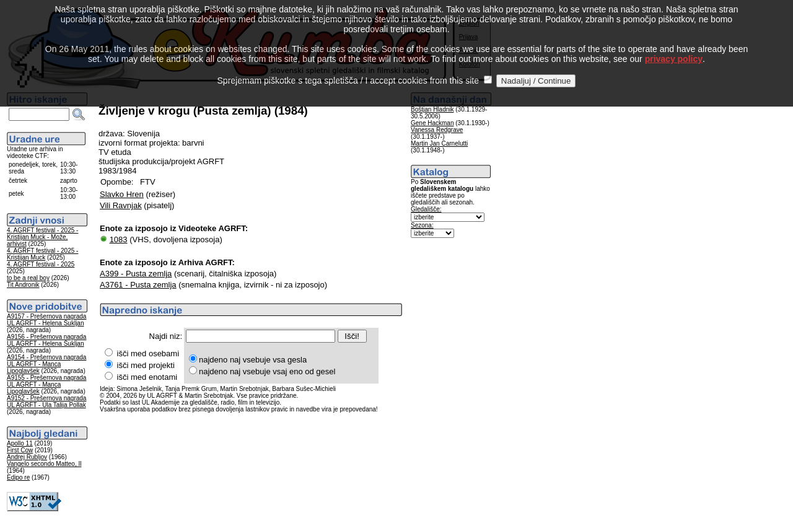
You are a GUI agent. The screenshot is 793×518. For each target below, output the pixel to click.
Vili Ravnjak (121, 205)
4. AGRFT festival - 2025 (40, 264)
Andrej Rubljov (27, 457)
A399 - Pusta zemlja (136, 273)
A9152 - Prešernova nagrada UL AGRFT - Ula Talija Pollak (46, 401)
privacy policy (674, 45)
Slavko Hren (122, 194)
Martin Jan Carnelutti (439, 143)
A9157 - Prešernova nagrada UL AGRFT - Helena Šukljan (46, 320)
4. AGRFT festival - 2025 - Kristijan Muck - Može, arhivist (42, 237)
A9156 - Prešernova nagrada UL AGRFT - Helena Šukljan (46, 340)
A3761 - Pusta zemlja (138, 284)
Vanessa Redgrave (437, 129)
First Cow (20, 450)
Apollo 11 (20, 443)
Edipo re (18, 477)
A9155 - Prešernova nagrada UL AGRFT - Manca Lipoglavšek (46, 384)
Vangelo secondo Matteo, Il (44, 463)
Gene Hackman (432, 123)
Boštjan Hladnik (432, 109)
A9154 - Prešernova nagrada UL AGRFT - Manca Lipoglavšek (46, 364)
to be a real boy (28, 277)
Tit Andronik (23, 284)
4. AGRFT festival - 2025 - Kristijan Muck (42, 254)
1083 (119, 239)
